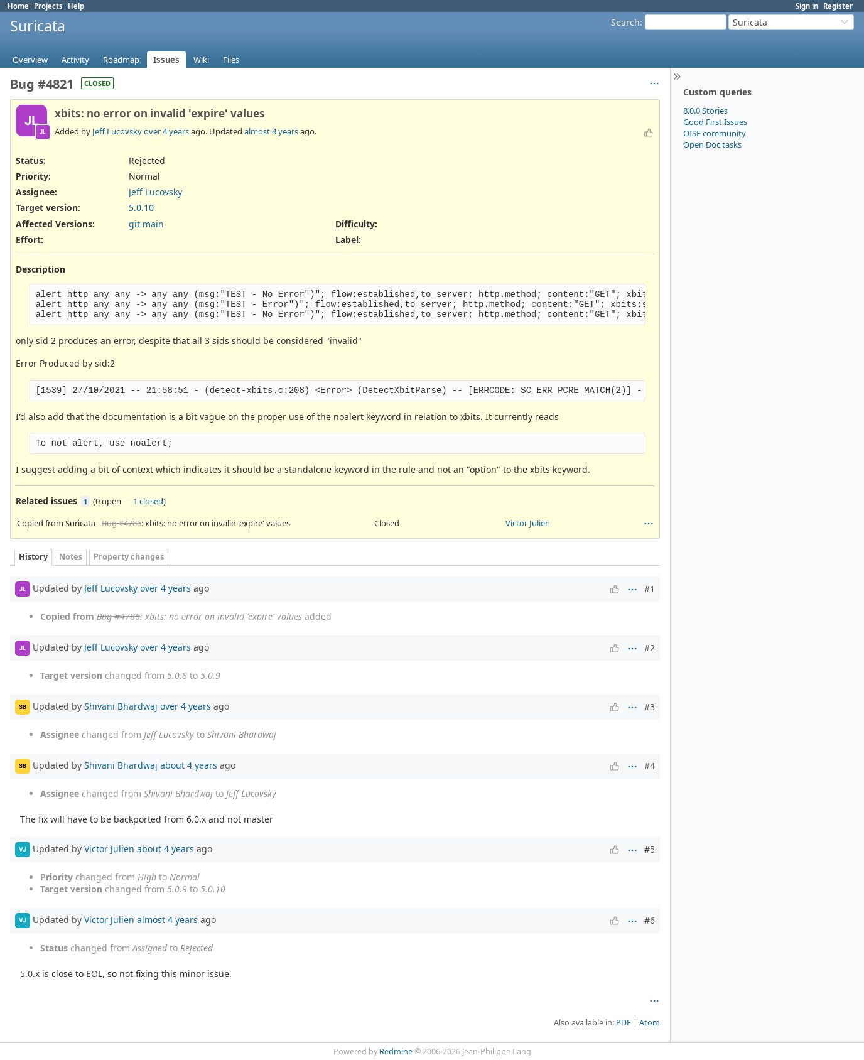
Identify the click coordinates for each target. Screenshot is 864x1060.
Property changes (129, 556)
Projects (48, 6)
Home (18, 6)
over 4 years (166, 131)
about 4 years (188, 765)
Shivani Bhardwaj (121, 705)
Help (76, 6)
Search (625, 22)
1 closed (148, 501)
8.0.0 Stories (705, 110)
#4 (649, 766)
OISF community (714, 133)
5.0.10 (141, 208)
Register (838, 6)
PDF (623, 1022)
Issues (166, 59)
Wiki (201, 59)
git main (146, 224)
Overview (30, 59)
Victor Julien (527, 523)
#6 (649, 920)
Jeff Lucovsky (117, 131)
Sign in (807, 6)
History (33, 556)
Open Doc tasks (712, 144)
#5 (649, 849)
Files (231, 59)
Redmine (396, 1051)
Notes (70, 556)
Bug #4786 (121, 523)
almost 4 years (271, 131)
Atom (649, 1022)
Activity (75, 59)
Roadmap (121, 59)
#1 (649, 589)
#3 (649, 707)
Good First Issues (715, 121)
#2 (649, 648)
